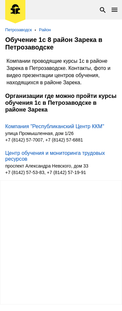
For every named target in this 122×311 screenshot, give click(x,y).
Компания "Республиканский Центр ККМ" (54, 126)
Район (45, 29)
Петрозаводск (18, 29)
